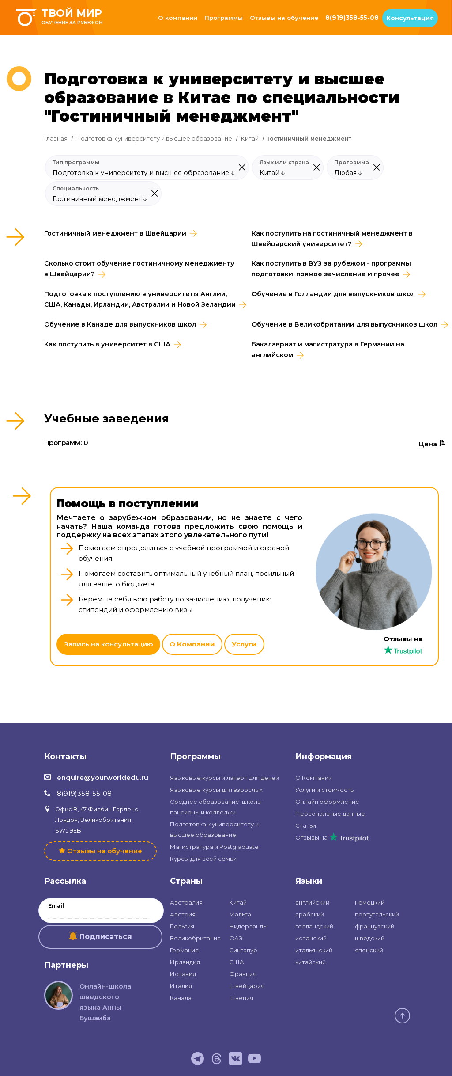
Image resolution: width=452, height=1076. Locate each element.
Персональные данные (330, 813)
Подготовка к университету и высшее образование (154, 138)
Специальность (76, 189)
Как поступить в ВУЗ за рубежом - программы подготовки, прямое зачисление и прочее (331, 268)
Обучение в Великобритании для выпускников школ (344, 324)
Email (56, 906)
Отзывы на (332, 837)
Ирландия (185, 962)
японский (369, 950)
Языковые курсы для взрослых (216, 789)
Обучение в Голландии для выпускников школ (333, 294)
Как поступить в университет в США (107, 344)
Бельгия (182, 926)
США (236, 962)
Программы (223, 17)
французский (374, 926)
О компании (177, 17)
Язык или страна (284, 163)
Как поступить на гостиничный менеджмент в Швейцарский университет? (332, 238)
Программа (351, 163)
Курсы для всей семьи (203, 858)
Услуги (244, 644)
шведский (369, 938)
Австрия (183, 914)
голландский (314, 926)
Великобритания (195, 938)
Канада (181, 997)
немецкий (369, 902)
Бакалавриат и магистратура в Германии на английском (328, 349)
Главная (56, 138)
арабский (309, 914)
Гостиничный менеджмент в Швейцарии (115, 233)
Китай (250, 138)
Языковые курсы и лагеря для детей (224, 777)
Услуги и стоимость (324, 789)
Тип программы (76, 163)
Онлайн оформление (327, 801)
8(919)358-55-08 (352, 17)
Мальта (240, 914)
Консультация (410, 18)
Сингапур (243, 950)
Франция (242, 973)
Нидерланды (248, 926)
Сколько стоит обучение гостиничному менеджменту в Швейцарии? (139, 268)
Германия (184, 950)
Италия (181, 985)
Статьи (305, 825)
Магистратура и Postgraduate (214, 846)
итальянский (313, 950)
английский (312, 902)
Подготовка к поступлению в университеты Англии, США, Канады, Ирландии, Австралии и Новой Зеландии (140, 299)
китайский (310, 962)
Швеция (241, 997)
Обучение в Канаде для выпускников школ (120, 324)
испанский (311, 938)
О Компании (192, 644)
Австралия (186, 902)
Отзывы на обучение (284, 17)
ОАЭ (236, 938)
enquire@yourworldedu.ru (102, 777)
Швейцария (246, 985)
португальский (377, 914)
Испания (183, 973)
